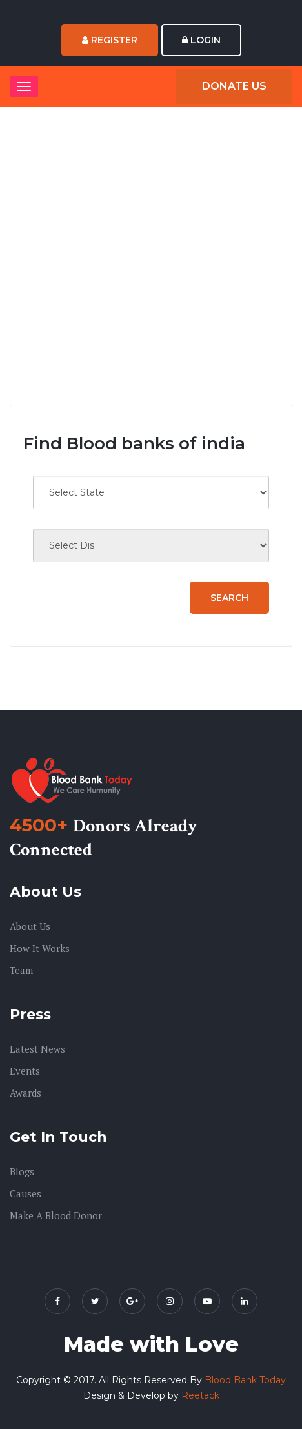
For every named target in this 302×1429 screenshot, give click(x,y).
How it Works (40, 948)
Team (21, 970)
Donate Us (234, 86)
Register (109, 40)
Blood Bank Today (245, 1380)
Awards (25, 1092)
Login (201, 40)
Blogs (22, 1171)
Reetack (200, 1395)
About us (30, 926)
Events (25, 1070)
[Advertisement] (151, 256)
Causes (25, 1193)
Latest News (37, 1048)
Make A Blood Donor (56, 1215)
